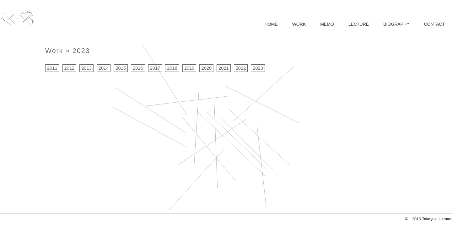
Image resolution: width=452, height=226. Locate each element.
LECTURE (358, 24)
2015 (121, 68)
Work (54, 51)
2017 (155, 68)
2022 (241, 68)
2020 (206, 68)
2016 (138, 68)
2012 (69, 68)
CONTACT (434, 24)
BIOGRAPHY (396, 24)
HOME (271, 24)
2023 (81, 51)
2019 (189, 68)
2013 (86, 68)
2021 (223, 68)
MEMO (327, 24)
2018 (172, 68)
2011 (52, 68)
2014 (104, 68)
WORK (299, 24)
